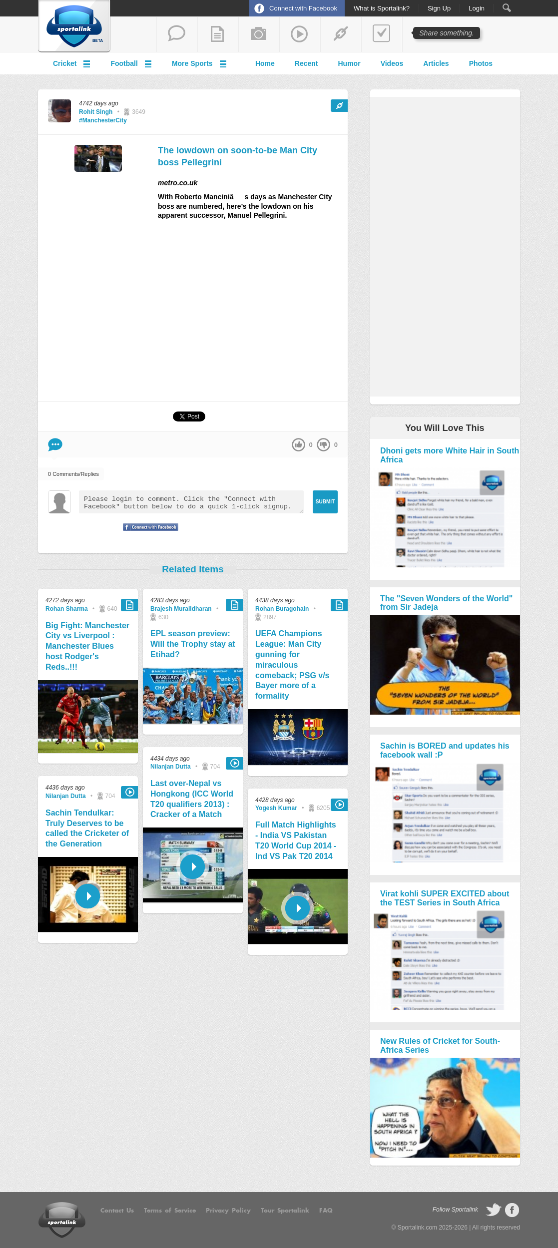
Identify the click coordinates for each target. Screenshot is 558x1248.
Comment (55, 444)
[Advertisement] (253, 315)
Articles (436, 63)
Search (507, 7)
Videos (392, 63)
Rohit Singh (95, 111)
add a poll (381, 34)
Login (477, 8)
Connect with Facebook (303, 8)
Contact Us (117, 1211)
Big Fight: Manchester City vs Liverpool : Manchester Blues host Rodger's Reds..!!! (87, 646)
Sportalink (74, 26)
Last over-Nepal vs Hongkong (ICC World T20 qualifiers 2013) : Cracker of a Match (191, 799)
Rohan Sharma (66, 608)
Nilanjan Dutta (65, 796)
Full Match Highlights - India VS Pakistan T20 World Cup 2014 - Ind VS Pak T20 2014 (295, 840)
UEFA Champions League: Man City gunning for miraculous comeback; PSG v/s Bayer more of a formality (292, 664)
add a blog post (217, 34)
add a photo (258, 34)
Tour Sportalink (285, 1211)
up (298, 444)
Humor (349, 63)
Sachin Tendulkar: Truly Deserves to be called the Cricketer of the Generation (87, 828)
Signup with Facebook (148, 533)
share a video (299, 34)
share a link (340, 34)
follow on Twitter (494, 1210)
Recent (306, 63)
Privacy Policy (228, 1211)
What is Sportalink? (382, 8)
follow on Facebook (512, 1210)
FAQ (326, 1211)
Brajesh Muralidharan (181, 608)
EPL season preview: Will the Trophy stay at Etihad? (192, 644)
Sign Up (439, 8)
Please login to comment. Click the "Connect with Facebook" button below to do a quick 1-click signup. (191, 501)
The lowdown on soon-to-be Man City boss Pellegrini (237, 156)
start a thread (176, 34)
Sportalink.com (417, 1227)
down (323, 444)
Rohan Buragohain (282, 608)
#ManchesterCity (103, 120)
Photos (481, 63)
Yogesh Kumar (276, 808)
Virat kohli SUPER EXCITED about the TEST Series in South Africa (444, 898)
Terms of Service (170, 1211)
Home (265, 63)
